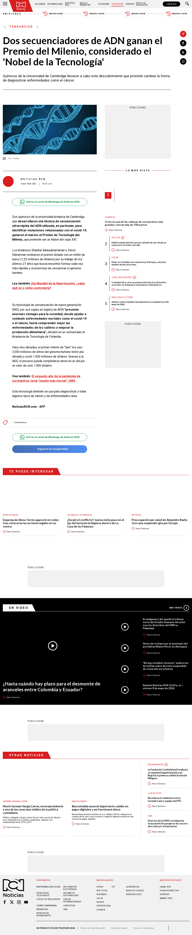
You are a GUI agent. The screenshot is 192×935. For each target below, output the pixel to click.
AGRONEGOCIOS (133, 894)
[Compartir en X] (183, 52)
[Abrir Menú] (5, 4)
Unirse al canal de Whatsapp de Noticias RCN (49, 202)
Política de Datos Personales (92, 928)
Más (179, 608)
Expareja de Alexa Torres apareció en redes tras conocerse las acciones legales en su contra (31, 523)
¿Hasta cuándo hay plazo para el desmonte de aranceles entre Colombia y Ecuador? (51, 686)
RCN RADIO (102, 894)
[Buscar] (187, 4)
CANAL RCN (171, 4)
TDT (113, 887)
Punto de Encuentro (142, 4)
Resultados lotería (122, 297)
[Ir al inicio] (21, 6)
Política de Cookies (119, 928)
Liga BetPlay (154, 793)
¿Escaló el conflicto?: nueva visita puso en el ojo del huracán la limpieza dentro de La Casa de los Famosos (95, 523)
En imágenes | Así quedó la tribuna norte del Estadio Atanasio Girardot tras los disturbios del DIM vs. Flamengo (164, 624)
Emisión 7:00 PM (135, 13)
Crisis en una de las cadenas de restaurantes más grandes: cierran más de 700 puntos (134, 223)
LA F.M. (100, 898)
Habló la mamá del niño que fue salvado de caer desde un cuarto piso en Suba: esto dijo (139, 243)
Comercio (110, 217)
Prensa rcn (42, 909)
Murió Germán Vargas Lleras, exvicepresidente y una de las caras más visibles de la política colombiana (33, 809)
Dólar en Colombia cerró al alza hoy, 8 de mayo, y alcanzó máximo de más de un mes (139, 263)
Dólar (115, 257)
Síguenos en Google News (49, 449)
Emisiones (12, 14)
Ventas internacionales (72, 900)
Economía (104, 4)
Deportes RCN (70, 4)
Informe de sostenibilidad (71, 894)
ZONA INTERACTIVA (169, 890)
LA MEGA (101, 910)
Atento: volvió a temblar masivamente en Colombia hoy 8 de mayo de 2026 (140, 303)
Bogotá (116, 237)
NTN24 (100, 887)
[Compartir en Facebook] (183, 43)
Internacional (55, 4)
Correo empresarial (46, 905)
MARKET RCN (166, 898)
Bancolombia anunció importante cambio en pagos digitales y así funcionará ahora (100, 808)
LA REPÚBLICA (132, 887)
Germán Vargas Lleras (15, 801)
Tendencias (117, 4)
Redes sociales (10, 515)
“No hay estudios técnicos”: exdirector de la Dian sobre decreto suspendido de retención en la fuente (166, 665)
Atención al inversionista (43, 914)
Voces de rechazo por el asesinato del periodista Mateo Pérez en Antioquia (165, 645)
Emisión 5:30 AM (52, 13)
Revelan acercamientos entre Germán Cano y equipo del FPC (165, 799)
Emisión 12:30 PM (93, 13)
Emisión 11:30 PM (176, 13)
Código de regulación (48, 899)
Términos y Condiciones (143, 928)
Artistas (136, 515)
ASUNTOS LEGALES (135, 890)
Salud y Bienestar (85, 4)
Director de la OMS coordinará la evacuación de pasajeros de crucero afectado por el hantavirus (168, 823)
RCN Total (102, 890)
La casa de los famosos (79, 515)
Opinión (130, 4)
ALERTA (100, 902)
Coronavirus (20, 422)
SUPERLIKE (165, 894)
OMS (150, 816)
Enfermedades (155, 764)
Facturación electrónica (70, 888)
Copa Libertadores (122, 277)
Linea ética (69, 905)
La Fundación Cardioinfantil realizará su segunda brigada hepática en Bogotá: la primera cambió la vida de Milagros (168, 774)
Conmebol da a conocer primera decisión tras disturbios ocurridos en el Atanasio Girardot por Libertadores (139, 283)
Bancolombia (79, 801)
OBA (65, 909)
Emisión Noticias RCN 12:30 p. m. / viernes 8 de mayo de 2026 (163, 687)
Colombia (40, 4)
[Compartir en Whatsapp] (183, 61)
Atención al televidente (42, 894)
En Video (18, 608)
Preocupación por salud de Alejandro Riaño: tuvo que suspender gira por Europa (160, 521)
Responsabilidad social (48, 887)
